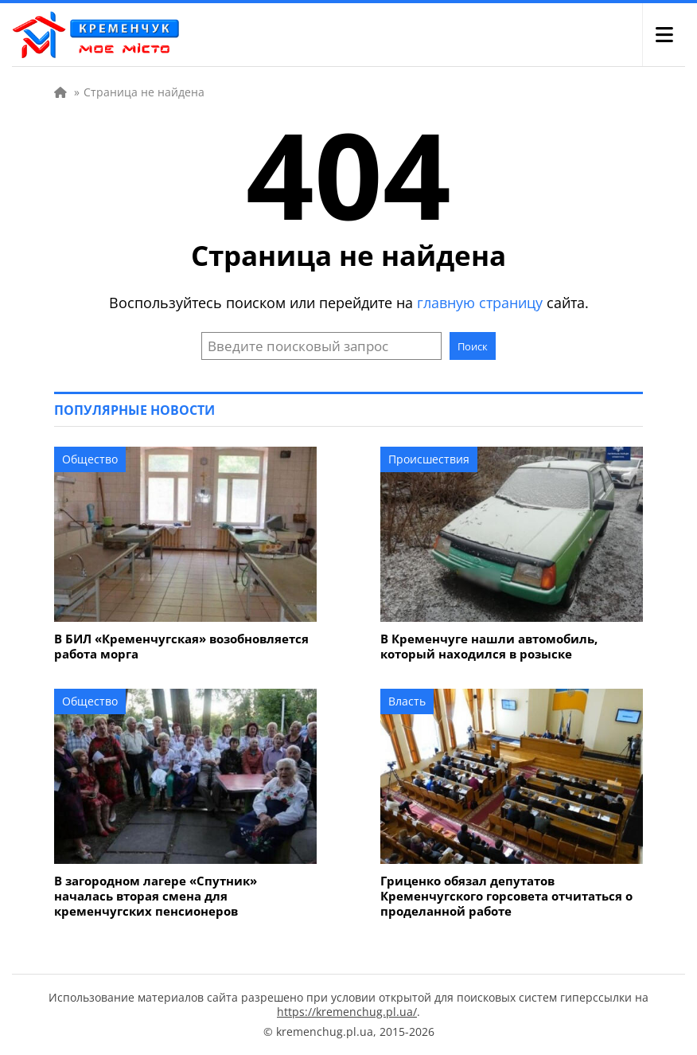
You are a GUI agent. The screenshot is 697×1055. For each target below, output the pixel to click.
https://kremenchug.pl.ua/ (347, 1011)
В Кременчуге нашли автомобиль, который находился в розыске (489, 646)
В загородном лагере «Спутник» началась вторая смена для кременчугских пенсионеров (155, 896)
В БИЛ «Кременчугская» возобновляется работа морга (181, 646)
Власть (407, 701)
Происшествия (428, 459)
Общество (90, 459)
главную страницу (480, 302)
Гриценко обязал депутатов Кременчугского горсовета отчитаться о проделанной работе (506, 896)
